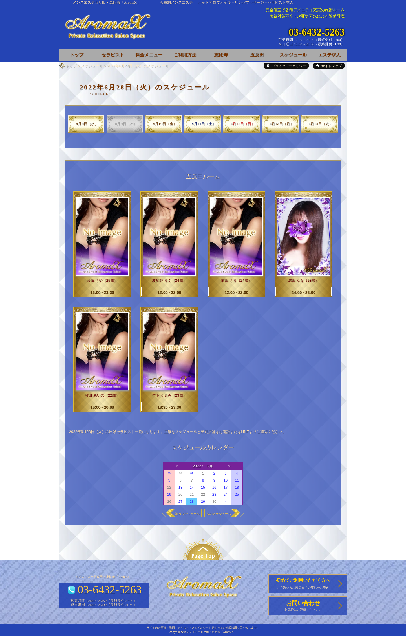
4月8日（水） (87, 124)
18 (237, 487)
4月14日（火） (320, 124)
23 (214, 494)
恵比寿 (221, 55)
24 (226, 494)
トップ (71, 66)
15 (203, 487)
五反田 (257, 55)
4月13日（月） (282, 124)
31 (191, 473)
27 (180, 501)
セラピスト (113, 55)
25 (237, 494)
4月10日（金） (165, 124)
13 (180, 487)
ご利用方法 (185, 55)
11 (237, 480)
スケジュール (92, 66)
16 (214, 487)
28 (192, 501)
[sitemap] (329, 66)
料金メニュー (148, 55)
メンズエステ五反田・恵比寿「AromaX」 (107, 2)
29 (169, 473)
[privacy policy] (286, 66)
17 (226, 487)
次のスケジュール (218, 513)
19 (169, 494)
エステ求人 (329, 55)
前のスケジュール (187, 513)
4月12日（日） (243, 124)
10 (226, 480)
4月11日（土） (204, 124)
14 (192, 487)
